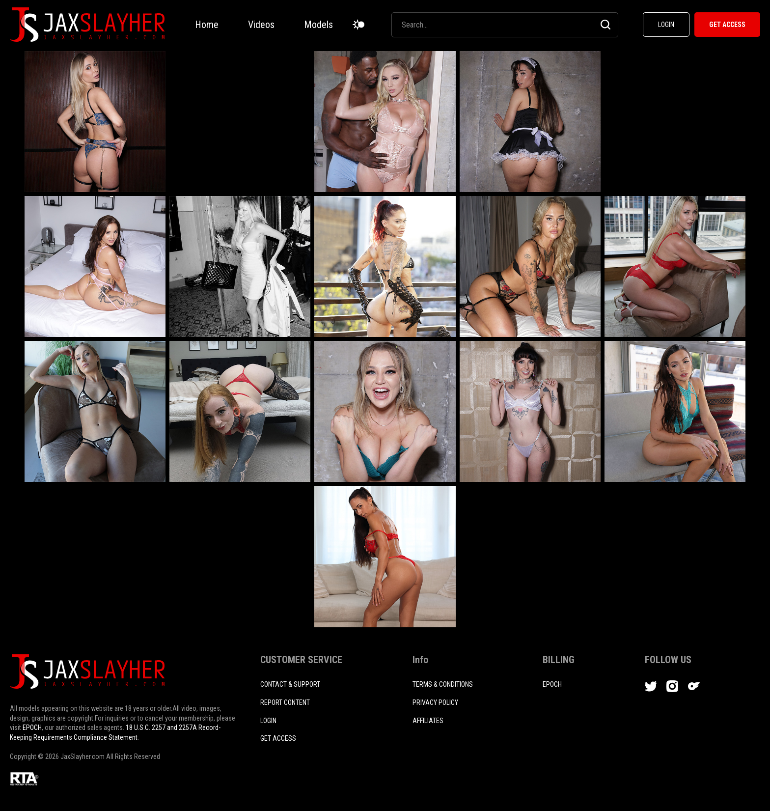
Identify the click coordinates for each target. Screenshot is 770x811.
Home (207, 24)
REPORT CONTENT (285, 702)
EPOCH (32, 727)
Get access (278, 738)
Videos (261, 24)
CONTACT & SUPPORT (290, 684)
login (268, 721)
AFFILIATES (427, 721)
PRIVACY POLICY (435, 702)
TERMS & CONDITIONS (442, 684)
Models (318, 24)
